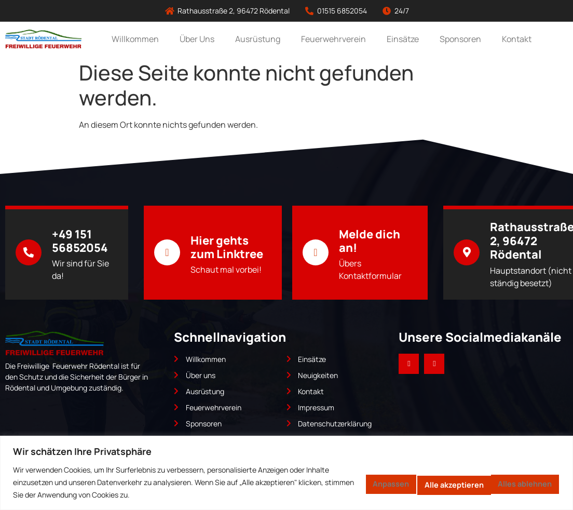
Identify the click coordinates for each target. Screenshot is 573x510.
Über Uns (197, 39)
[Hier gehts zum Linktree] (167, 252)
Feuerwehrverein (333, 39)
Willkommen (135, 39)
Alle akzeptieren (512, 482)
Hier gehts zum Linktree (226, 247)
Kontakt (516, 39)
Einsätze (403, 39)
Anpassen (329, 482)
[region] (286, 473)
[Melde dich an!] (316, 252)
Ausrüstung (257, 39)
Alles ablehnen (414, 482)
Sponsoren (460, 39)
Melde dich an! (369, 241)
